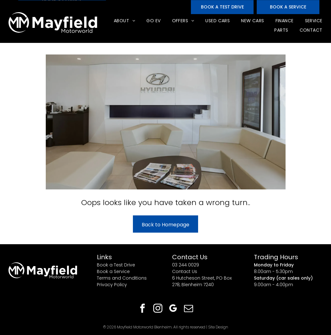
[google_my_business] (173, 309)
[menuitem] (124, 21)
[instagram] (158, 309)
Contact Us (184, 271)
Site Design (218, 327)
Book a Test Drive (116, 265)
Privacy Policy (112, 284)
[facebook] (143, 309)
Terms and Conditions (122, 278)
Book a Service (113, 271)
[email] (189, 309)
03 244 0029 (185, 265)
